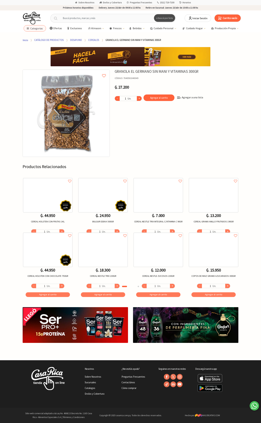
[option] (66, 113)
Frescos (115, 28)
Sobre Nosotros (84, 2)
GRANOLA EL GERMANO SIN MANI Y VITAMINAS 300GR (133, 40)
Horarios (185, 2)
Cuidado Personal (162, 28)
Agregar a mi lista (66, 72)
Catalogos (90, 388)
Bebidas (135, 28)
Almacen (95, 28)
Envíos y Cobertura (110, 2)
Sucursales (90, 382)
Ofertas (55, 28)
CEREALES (93, 40)
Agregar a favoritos (47, 177)
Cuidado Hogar (192, 28)
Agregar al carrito (159, 97)
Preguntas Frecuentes (139, 2)
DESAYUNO (76, 40)
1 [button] (124, 286)
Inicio (25, 40)
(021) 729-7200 (165, 2)
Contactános (128, 382)
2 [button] (138, 286)
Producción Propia (223, 28)
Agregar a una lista (190, 97)
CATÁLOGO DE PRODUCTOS (49, 40)
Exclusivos (74, 28)
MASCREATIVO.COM (207, 415)
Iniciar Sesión (197, 18)
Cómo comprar (129, 388)
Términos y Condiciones (74, 417)
